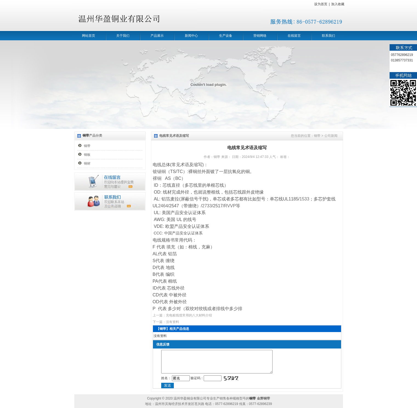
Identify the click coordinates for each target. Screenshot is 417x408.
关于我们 (122, 36)
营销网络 (259, 36)
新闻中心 (191, 36)
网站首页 (88, 36)
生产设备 (225, 36)
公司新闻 (330, 136)
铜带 (87, 146)
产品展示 (157, 36)
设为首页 (320, 4)
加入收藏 (337, 4)
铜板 (87, 155)
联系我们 (328, 36)
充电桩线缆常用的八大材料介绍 (189, 315)
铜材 (87, 163)
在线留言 (294, 36)
